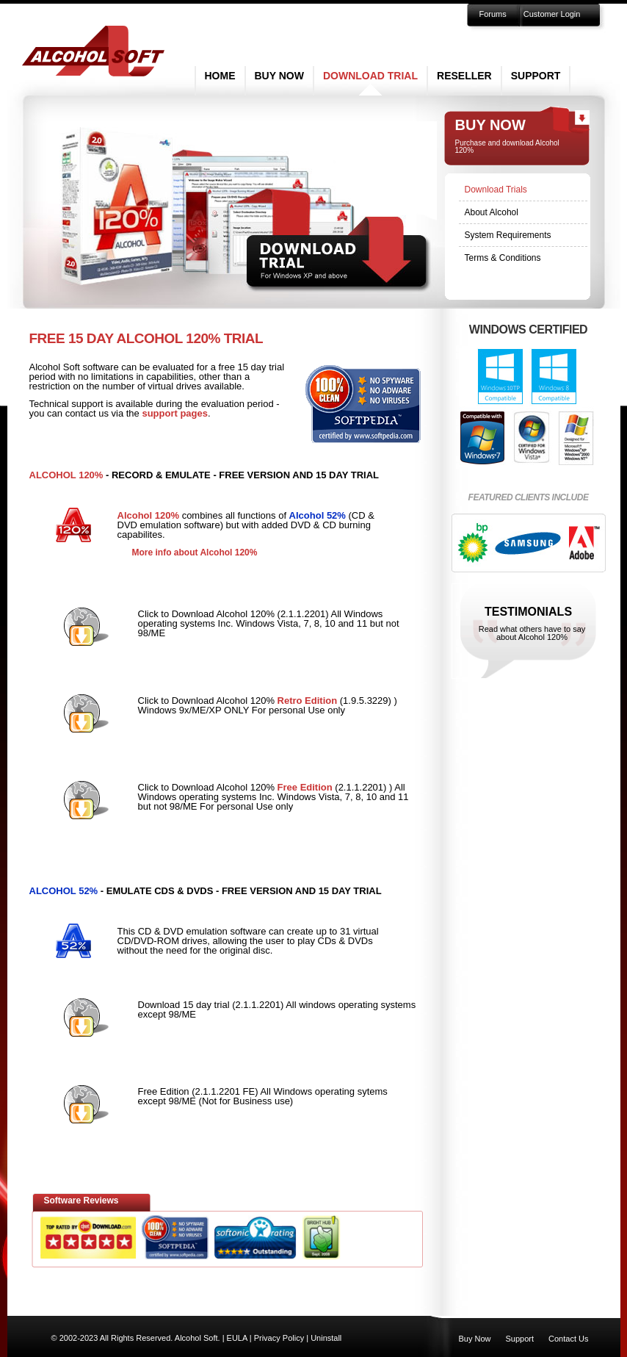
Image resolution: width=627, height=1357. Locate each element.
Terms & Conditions (503, 258)
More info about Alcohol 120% (195, 552)
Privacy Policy (279, 1337)
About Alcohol (491, 212)
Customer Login (552, 14)
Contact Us (568, 1338)
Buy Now (279, 76)
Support (536, 76)
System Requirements (508, 235)
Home (220, 76)
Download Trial (370, 76)
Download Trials (496, 189)
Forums (493, 14)
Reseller (464, 76)
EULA (237, 1337)
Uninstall (326, 1337)
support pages (175, 413)
